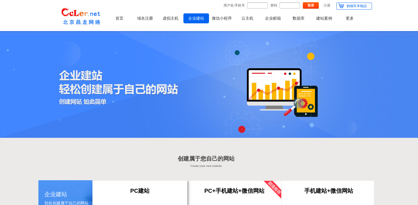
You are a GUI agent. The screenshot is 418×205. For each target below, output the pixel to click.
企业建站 (196, 18)
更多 (350, 18)
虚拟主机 (171, 18)
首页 (119, 18)
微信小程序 (222, 18)
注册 (327, 5)
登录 (310, 5)
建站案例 (324, 18)
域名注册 (145, 18)
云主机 (247, 18)
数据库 (299, 18)
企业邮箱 (273, 18)
